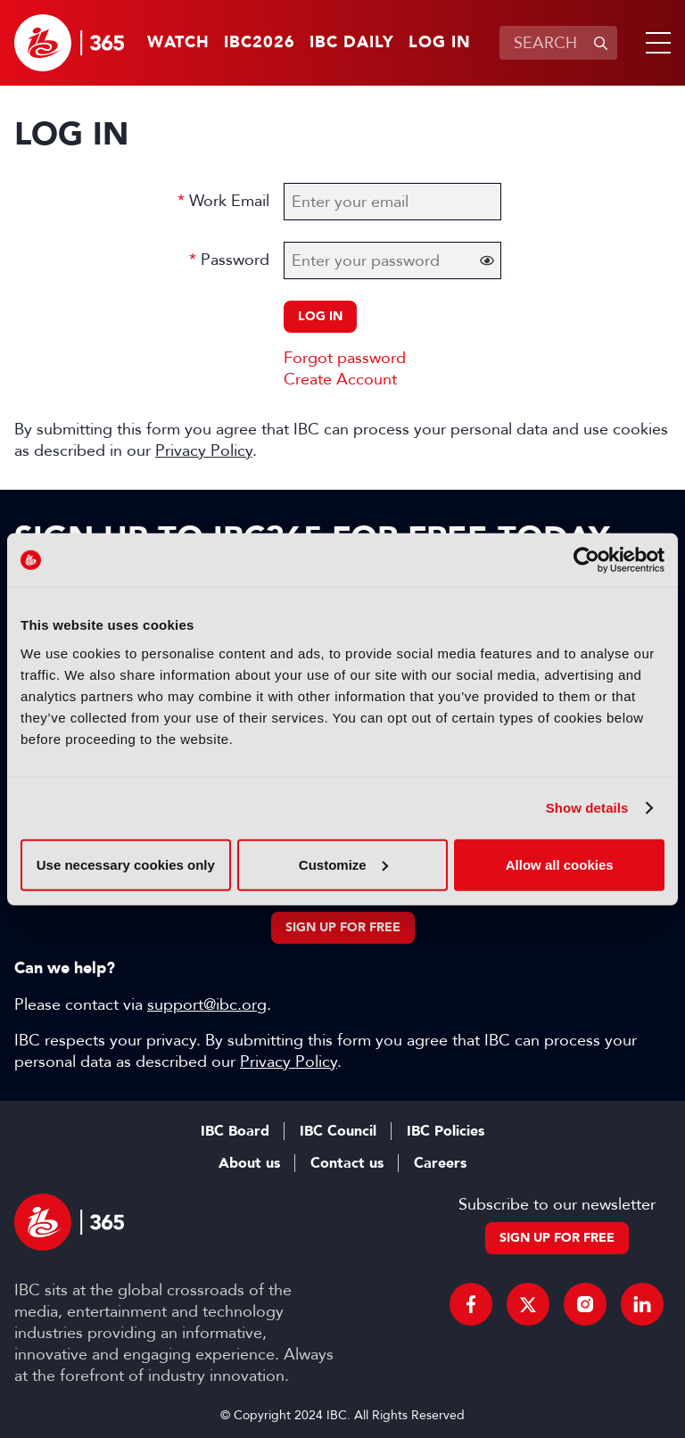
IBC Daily (351, 43)
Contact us (347, 1163)
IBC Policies (445, 1131)
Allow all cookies (560, 864)
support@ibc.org (207, 1004)
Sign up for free (342, 927)
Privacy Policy (203, 450)
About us (249, 1163)
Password (235, 259)
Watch (178, 43)
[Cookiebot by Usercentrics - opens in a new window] (586, 560)
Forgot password (345, 357)
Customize (343, 864)
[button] (655, 43)
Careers (440, 1163)
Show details (587, 807)
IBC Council (338, 1131)
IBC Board (235, 1131)
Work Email (229, 200)
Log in (440, 43)
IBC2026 (259, 43)
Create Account (340, 379)
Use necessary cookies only (126, 864)
